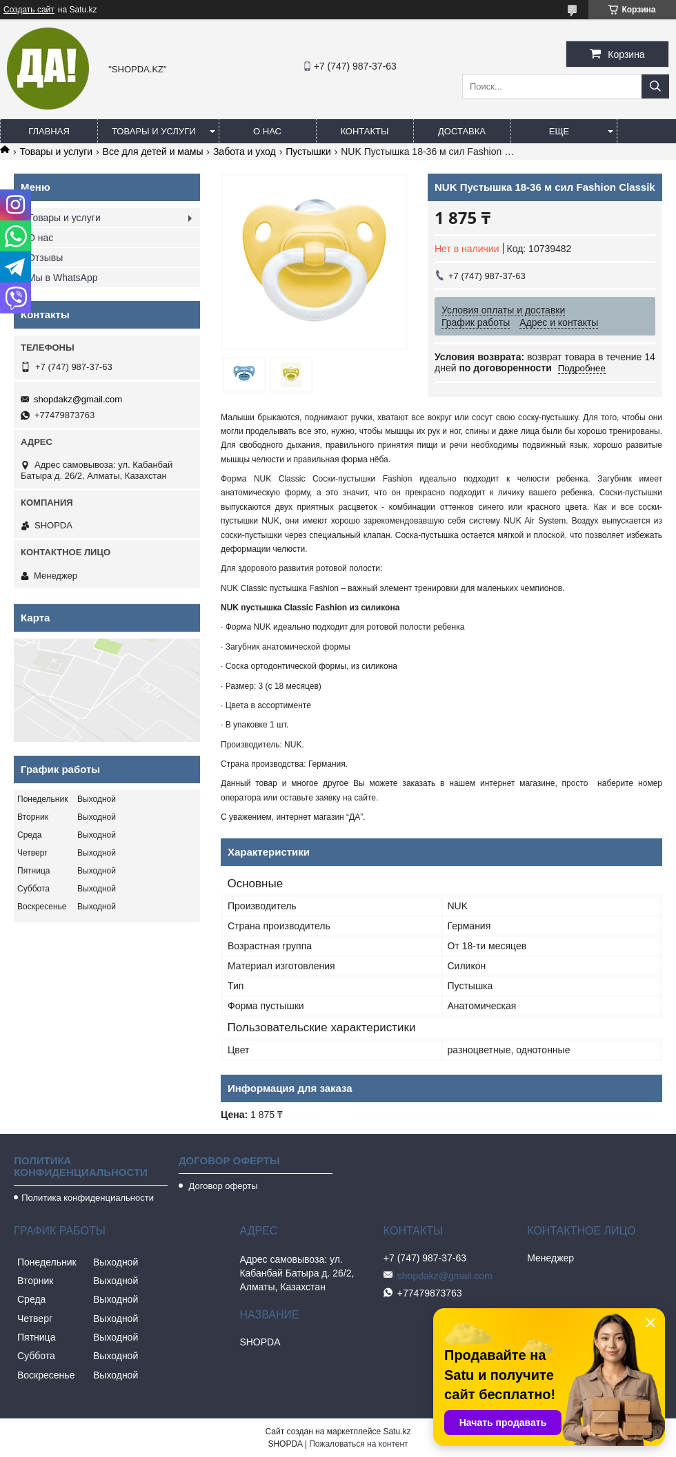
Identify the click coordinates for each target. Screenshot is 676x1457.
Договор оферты (222, 1186)
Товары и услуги (154, 131)
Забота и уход (244, 151)
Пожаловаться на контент (358, 1444)
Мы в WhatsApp (63, 277)
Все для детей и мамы (153, 151)
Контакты (364, 131)
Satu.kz (396, 1431)
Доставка (462, 131)
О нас (267, 131)
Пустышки (308, 151)
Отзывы (45, 257)
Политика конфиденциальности (87, 1197)
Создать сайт (28, 9)
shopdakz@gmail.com (78, 399)
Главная (49, 131)
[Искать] (655, 86)
